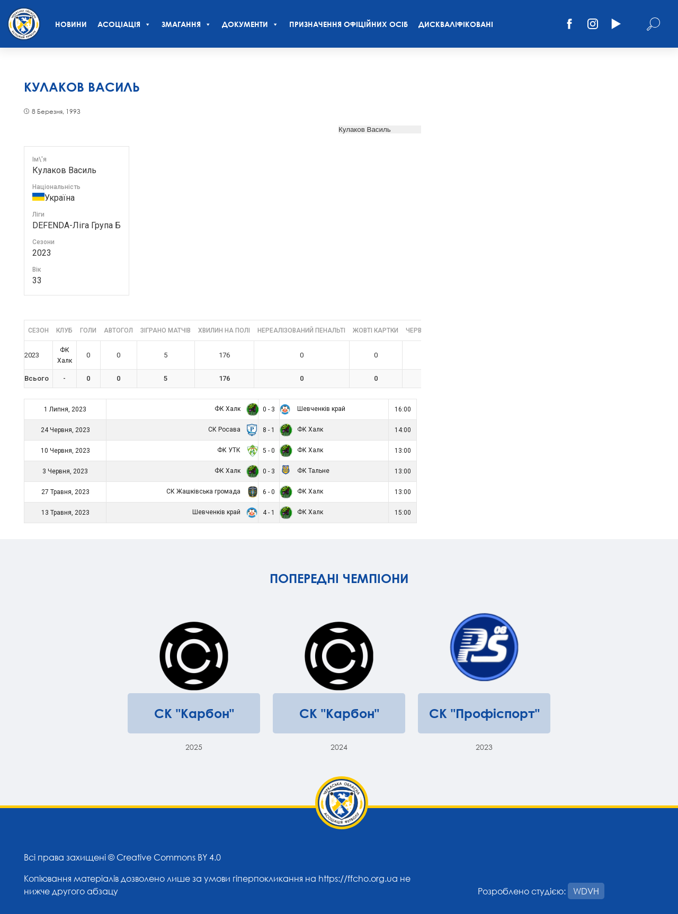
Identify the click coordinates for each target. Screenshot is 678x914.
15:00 (403, 512)
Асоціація (124, 24)
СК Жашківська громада (210, 491)
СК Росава (231, 429)
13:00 (403, 450)
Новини (71, 24)
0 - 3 (269, 409)
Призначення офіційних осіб (348, 24)
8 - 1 (269, 430)
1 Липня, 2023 (65, 409)
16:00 (403, 409)
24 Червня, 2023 (65, 430)
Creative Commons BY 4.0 (169, 857)
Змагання (186, 24)
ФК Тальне (304, 470)
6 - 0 (269, 492)
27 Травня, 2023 (65, 492)
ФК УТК (236, 450)
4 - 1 (269, 512)
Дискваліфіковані (455, 24)
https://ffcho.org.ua (358, 878)
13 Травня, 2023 (65, 512)
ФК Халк (235, 409)
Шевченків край (312, 409)
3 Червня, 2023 (65, 471)
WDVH (586, 891)
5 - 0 (269, 450)
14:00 (403, 430)
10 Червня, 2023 (65, 450)
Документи (250, 24)
